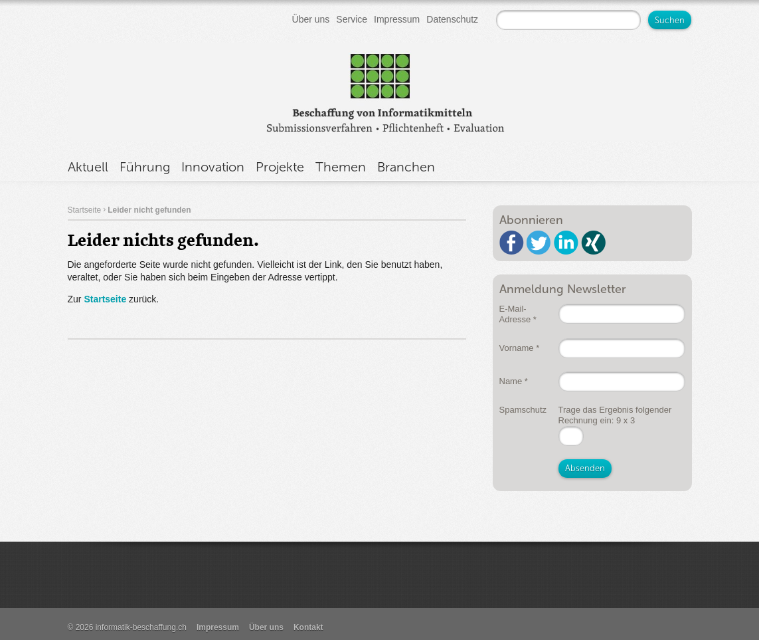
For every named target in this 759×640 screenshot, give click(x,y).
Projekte (280, 167)
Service (351, 19)
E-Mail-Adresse (518, 314)
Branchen (406, 167)
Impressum (397, 19)
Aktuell (88, 167)
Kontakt (308, 627)
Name (513, 381)
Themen (340, 167)
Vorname (519, 348)
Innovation (212, 167)
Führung (145, 167)
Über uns (311, 19)
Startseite (85, 210)
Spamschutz (523, 410)
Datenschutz (452, 19)
